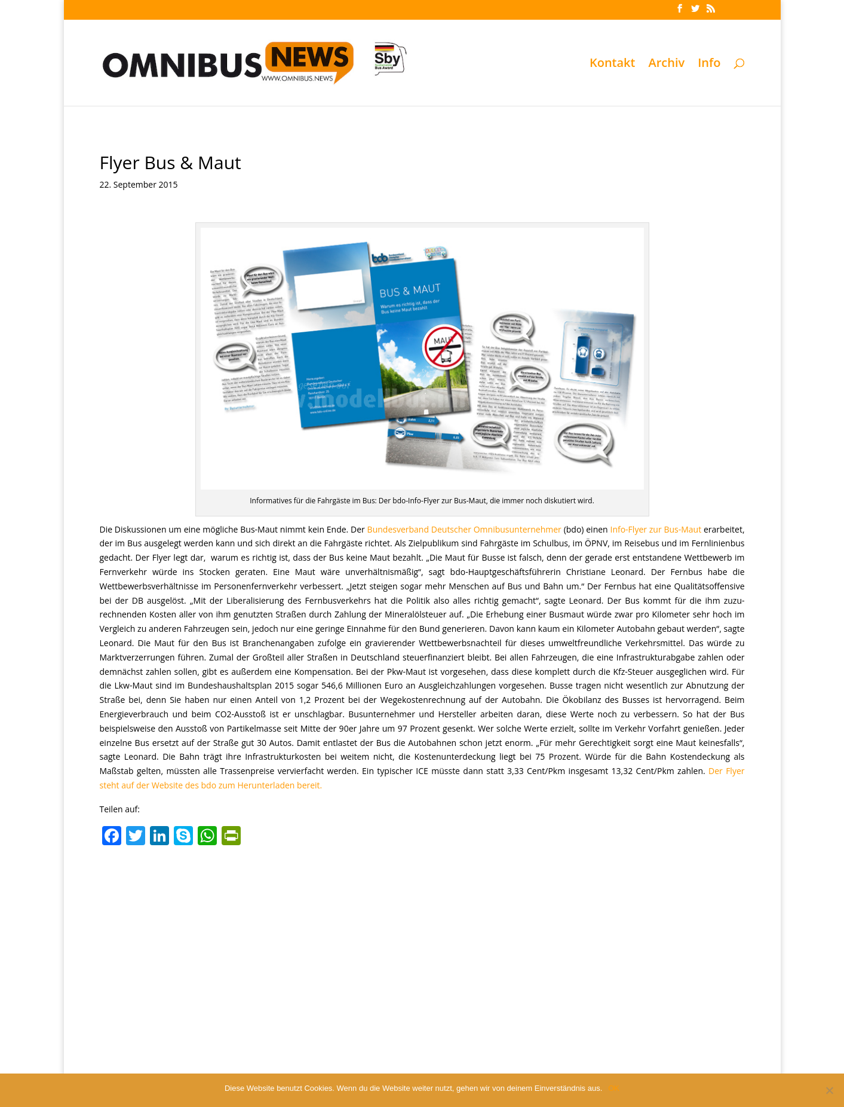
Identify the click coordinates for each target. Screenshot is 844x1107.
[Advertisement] (422, 941)
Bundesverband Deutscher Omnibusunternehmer (464, 529)
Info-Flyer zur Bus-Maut (655, 529)
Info (709, 65)
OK (613, 1088)
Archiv (666, 65)
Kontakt (613, 65)
